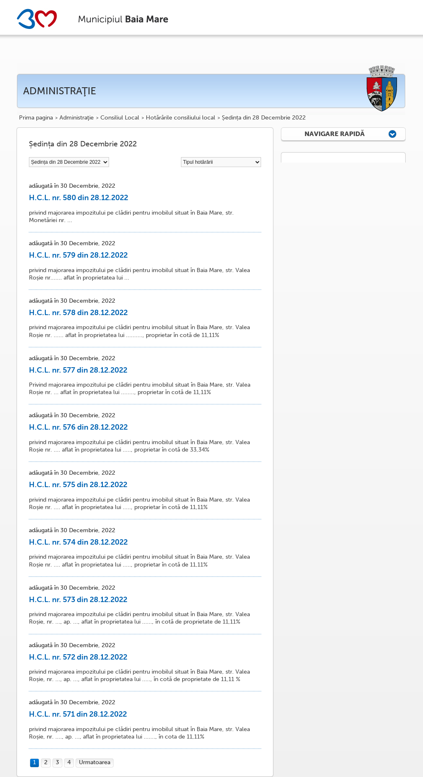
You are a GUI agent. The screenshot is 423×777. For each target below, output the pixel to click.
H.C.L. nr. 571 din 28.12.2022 (78, 714)
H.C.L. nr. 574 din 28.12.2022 (78, 542)
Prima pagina (36, 118)
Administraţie (76, 118)
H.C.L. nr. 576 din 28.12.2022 (78, 427)
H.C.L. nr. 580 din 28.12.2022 (78, 197)
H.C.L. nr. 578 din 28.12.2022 (78, 312)
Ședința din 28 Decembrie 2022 (264, 118)
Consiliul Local (119, 118)
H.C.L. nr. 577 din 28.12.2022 (78, 370)
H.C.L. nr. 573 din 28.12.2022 (78, 599)
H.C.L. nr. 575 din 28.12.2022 (78, 484)
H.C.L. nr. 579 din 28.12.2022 (78, 255)
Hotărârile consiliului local (180, 118)
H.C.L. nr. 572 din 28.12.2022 (78, 657)
